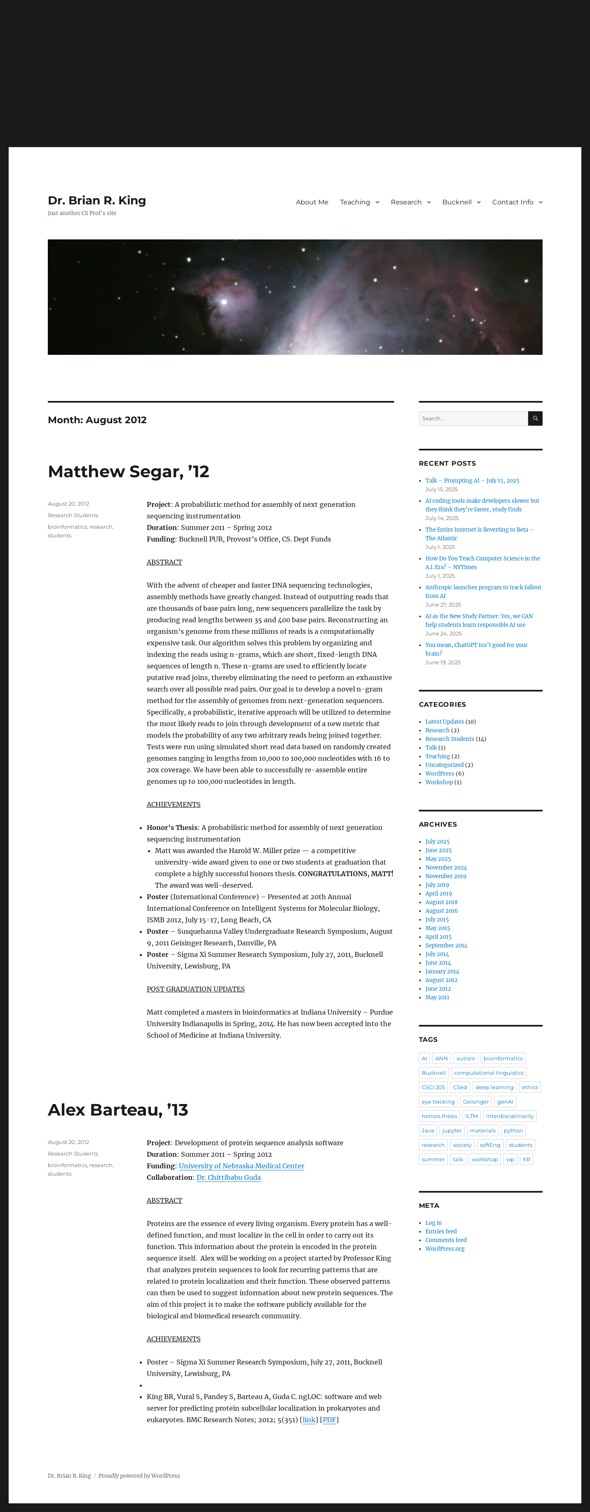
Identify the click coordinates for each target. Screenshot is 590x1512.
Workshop (439, 782)
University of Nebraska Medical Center (241, 1166)
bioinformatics (67, 526)
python (513, 1130)
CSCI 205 (433, 1087)
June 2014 (438, 962)
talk (458, 1159)
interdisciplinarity (510, 1116)
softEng (490, 1145)
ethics (530, 1087)
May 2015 (437, 928)
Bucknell (457, 202)
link (309, 1420)
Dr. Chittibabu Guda (229, 1177)
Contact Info (513, 202)
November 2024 (446, 867)
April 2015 (438, 936)
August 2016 (441, 910)
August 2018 (441, 902)
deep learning (494, 1087)
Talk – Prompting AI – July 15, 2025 (472, 480)
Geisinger (476, 1101)
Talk (431, 747)
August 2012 (441, 980)
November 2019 (446, 876)
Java (428, 1130)
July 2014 (437, 954)
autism (465, 1058)
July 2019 (437, 884)
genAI (505, 1101)
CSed (460, 1087)
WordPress (439, 773)
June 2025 (438, 850)
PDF (329, 1420)
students (59, 535)
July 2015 (437, 919)
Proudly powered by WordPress (139, 1475)
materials (483, 1130)
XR (526, 1159)
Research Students (73, 515)
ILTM (471, 1116)
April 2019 (438, 893)
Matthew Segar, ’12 (128, 471)
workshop (485, 1159)
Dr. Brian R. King (97, 200)
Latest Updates (444, 721)
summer (433, 1159)
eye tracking (438, 1101)
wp (510, 1159)
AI (424, 1058)
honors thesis (439, 1116)
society (462, 1145)
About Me (312, 202)
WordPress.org (445, 1248)
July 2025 (437, 841)
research (101, 526)
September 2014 (446, 945)
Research (406, 202)
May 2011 (437, 997)
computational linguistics (489, 1072)
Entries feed (441, 1231)
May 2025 (438, 859)
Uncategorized (444, 765)
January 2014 (442, 971)
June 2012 (438, 988)
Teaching (355, 202)
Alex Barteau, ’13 (118, 1109)
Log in (433, 1222)
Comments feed (446, 1240)
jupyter (452, 1130)
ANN (441, 1058)
